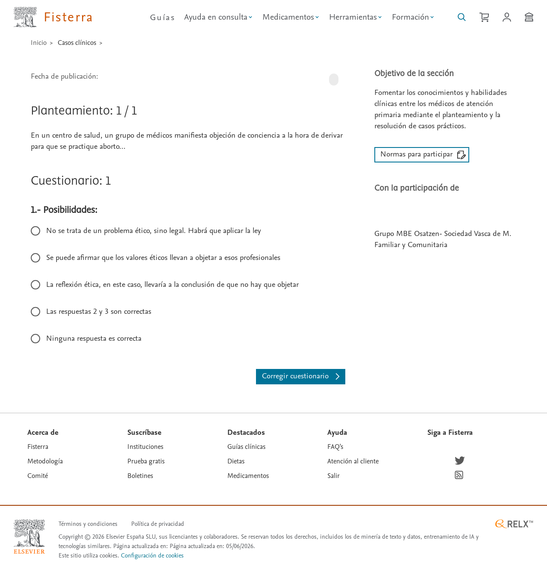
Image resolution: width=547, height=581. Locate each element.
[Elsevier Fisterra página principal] (54, 17)
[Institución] (529, 17)
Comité (37, 476)
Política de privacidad (157, 524)
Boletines (140, 476)
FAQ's (335, 446)
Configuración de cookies (152, 556)
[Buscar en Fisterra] (461, 17)
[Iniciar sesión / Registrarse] (507, 17)
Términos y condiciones (88, 524)
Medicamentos (248, 476)
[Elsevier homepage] (29, 536)
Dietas (235, 461)
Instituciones (145, 446)
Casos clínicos (77, 42)
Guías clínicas (246, 446)
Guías (162, 17)
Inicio (39, 42)
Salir (333, 476)
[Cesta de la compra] (484, 17)
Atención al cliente (353, 461)
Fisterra (37, 446)
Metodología (45, 461)
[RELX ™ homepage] (514, 523)
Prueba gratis (146, 461)
